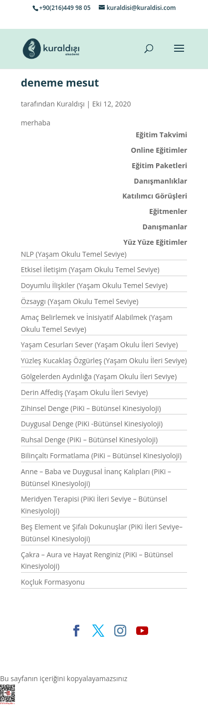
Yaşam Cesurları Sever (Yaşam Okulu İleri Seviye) (99, 344)
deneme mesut (60, 83)
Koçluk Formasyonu (53, 582)
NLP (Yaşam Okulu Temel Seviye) (74, 254)
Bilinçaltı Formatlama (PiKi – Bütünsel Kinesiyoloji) (101, 455)
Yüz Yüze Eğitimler (155, 242)
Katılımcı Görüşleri (154, 196)
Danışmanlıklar (160, 181)
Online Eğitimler (159, 150)
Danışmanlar (165, 226)
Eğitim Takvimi (161, 134)
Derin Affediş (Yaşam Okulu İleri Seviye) (84, 392)
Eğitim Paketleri (159, 165)
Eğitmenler (168, 211)
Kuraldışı (70, 103)
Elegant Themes (65, 647)
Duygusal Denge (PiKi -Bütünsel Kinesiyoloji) (92, 423)
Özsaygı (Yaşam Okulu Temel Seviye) (80, 301)
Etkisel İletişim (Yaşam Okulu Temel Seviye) (90, 269)
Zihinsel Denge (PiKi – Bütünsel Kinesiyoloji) (91, 408)
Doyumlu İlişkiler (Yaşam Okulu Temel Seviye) (94, 285)
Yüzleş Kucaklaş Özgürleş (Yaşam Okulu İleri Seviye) (104, 360)
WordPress (80, 659)
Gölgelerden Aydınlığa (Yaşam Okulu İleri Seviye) (99, 376)
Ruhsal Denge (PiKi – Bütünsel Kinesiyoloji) (89, 439)
